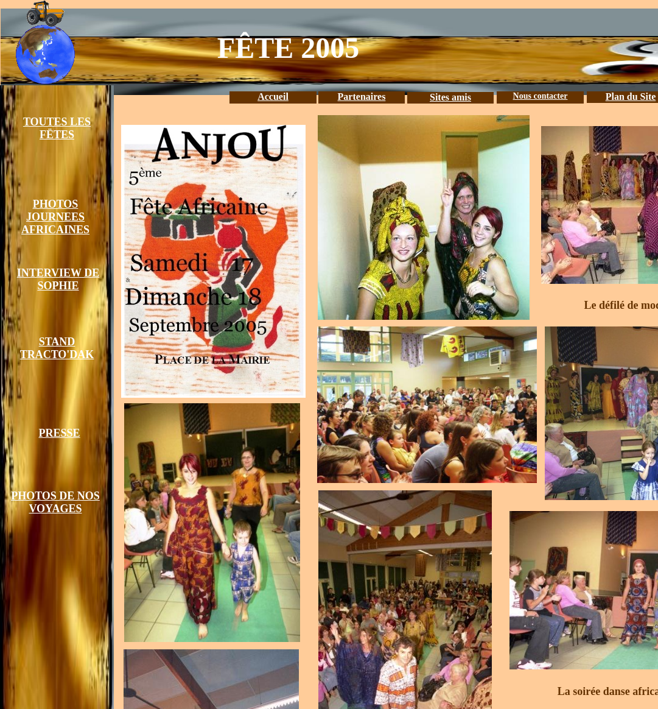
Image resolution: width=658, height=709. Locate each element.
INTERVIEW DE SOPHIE (58, 279)
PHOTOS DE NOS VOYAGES (55, 502)
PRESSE (59, 433)
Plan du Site (631, 96)
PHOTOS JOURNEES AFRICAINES (55, 217)
